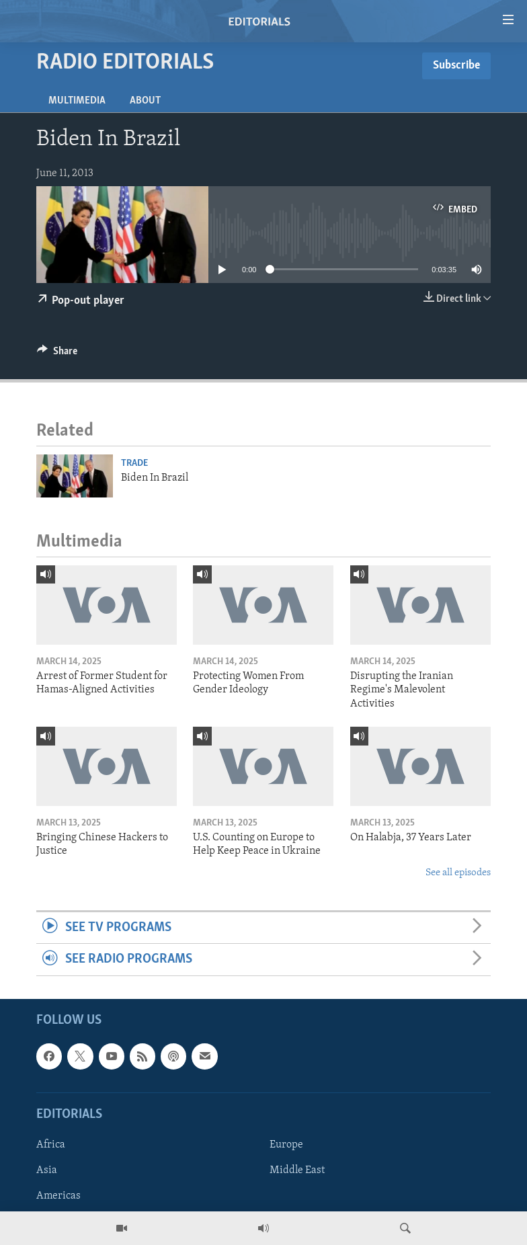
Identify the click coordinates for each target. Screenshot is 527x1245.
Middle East (297, 1170)
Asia (46, 1170)
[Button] (57, 354)
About (145, 100)
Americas (58, 1196)
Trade (134, 463)
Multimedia (77, 100)
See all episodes (458, 873)
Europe (286, 1144)
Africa (50, 1144)
